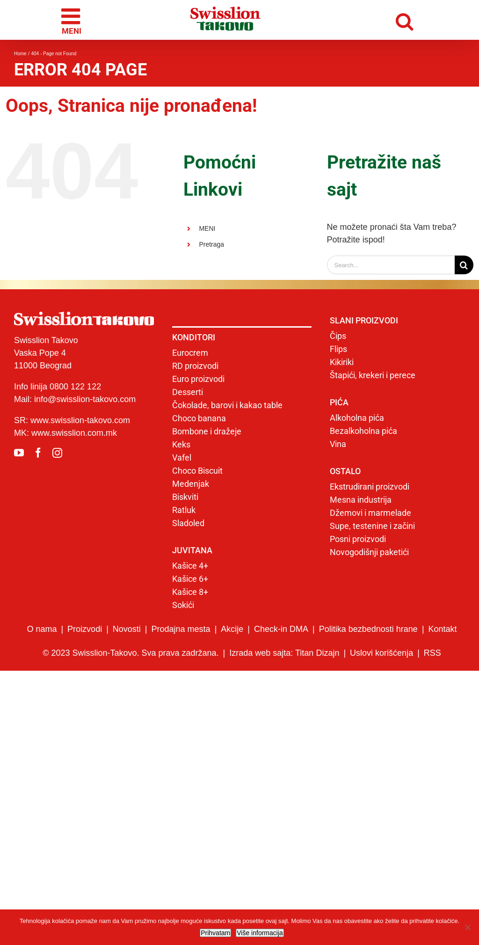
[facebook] (38, 453)
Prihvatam (215, 933)
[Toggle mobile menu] (72, 20)
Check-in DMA (281, 629)
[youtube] (19, 453)
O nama (42, 629)
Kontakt (442, 629)
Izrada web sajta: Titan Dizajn (284, 653)
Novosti (127, 629)
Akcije (232, 629)
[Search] (464, 265)
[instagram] (57, 453)
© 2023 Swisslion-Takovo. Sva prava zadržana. (130, 653)
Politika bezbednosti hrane (368, 629)
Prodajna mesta (181, 629)
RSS (432, 653)
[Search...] (391, 265)
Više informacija (260, 933)
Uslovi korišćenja (381, 653)
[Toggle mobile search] (407, 20)
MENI (207, 228)
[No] (467, 927)
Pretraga (211, 244)
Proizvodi (84, 629)
